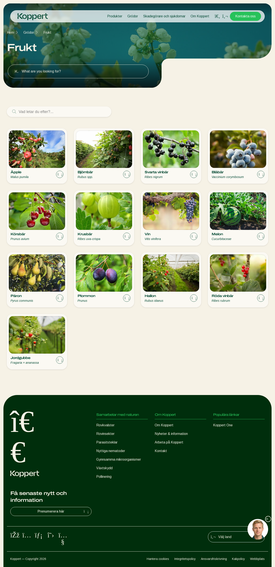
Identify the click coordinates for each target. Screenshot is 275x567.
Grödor (132, 16)
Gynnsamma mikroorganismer (118, 459)
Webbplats (257, 559)
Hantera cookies (158, 559)
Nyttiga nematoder (110, 451)
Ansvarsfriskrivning (214, 559)
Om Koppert (200, 16)
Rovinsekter (105, 434)
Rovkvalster (105, 425)
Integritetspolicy (185, 559)
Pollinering (104, 476)
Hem (10, 32)
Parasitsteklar (107, 442)
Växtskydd (104, 468)
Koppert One (223, 425)
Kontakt (161, 451)
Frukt (47, 32)
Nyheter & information (171, 434)
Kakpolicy (238, 559)
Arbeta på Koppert (169, 442)
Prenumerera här (64, 511)
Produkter (114, 16)
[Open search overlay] (217, 16)
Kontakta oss (245, 16)
